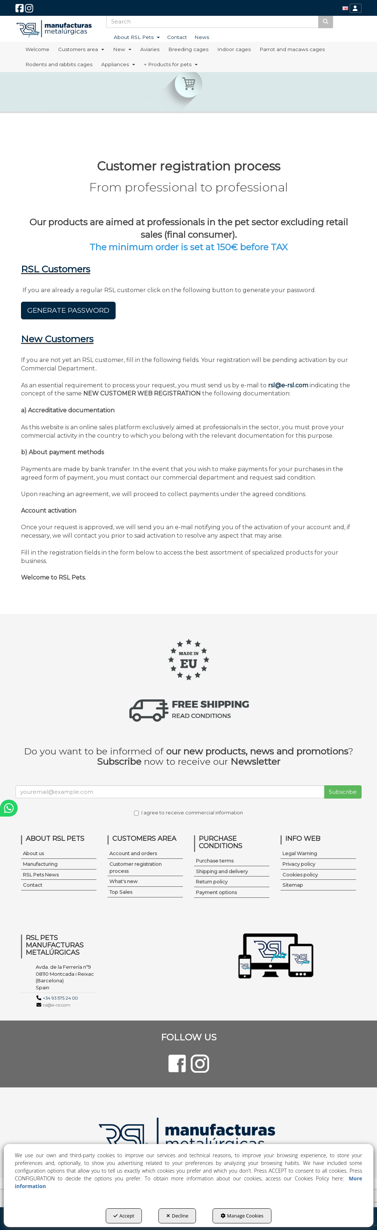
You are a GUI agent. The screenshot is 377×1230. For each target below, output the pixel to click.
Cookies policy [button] (300, 875)
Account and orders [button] (133, 853)
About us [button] (33, 853)
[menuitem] (345, 8)
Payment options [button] (216, 892)
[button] (19, 10)
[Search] (325, 21)
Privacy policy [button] (298, 864)
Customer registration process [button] (135, 867)
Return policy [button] (212, 882)
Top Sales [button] (120, 892)
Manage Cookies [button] (242, 1215)
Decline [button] (177, 1215)
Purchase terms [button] (214, 861)
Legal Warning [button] (299, 853)
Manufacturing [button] (40, 864)
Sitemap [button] (292, 885)
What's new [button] (123, 881)
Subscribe (343, 791)
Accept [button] (123, 1215)
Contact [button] (32, 885)
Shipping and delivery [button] (222, 871)
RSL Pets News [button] (41, 875)
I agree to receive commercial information (188, 812)
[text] (212, 21)
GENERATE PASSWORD (68, 310)
